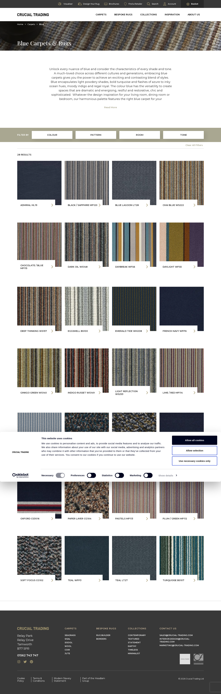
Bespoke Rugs (123, 14)
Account (169, 4)
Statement (134, 642)
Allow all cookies (194, 652)
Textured (133, 639)
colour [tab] (52, 134)
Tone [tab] (183, 134)
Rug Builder (103, 635)
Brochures (111, 4)
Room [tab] (139, 134)
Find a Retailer (133, 4)
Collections (148, 14)
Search (152, 4)
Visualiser (65, 4)
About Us (194, 14)
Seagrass (70, 635)
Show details (166, 687)
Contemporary (137, 635)
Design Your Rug (88, 4)
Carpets (101, 14)
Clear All (194, 145)
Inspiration (172, 14)
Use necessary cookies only (194, 673)
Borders (101, 639)
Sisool (68, 642)
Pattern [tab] (95, 134)
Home (20, 24)
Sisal (67, 639)
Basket (192, 4)
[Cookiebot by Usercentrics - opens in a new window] (20, 687)
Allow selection (194, 663)
